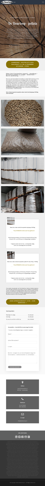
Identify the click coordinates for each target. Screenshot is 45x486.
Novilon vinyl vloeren (21, 444)
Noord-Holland (30, 464)
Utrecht (7, 466)
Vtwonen (29, 452)
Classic (13, 463)
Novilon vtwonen (26, 458)
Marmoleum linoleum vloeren (11, 444)
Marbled (33, 452)
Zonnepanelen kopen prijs (11, 451)
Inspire (9, 452)
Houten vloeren (19, 443)
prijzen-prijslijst (32, 447)
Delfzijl (30, 467)
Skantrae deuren (31, 448)
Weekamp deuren (27, 449)
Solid (24, 453)
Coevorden (26, 467)
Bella (37, 458)
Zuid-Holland (15, 466)
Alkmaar (20, 466)
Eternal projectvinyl (13, 459)
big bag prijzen (15, 445)
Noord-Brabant (24, 464)
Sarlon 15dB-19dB (23, 460)
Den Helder (11, 468)
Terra (17, 453)
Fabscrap (19, 462)
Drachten (29, 468)
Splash (14, 453)
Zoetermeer (19, 476)
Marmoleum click (24, 452)
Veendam (9, 475)
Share (19, 452)
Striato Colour (16, 455)
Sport (36, 455)
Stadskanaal (24, 474)
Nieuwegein (25, 472)
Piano (34, 453)
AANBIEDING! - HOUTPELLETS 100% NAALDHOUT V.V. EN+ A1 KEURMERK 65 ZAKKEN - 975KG (22, 64)
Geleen (29, 470)
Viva (35, 458)
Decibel (21, 456)
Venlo (13, 475)
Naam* (10, 334)
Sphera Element (30, 460)
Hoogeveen (22, 471)
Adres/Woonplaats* (13, 340)
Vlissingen (19, 475)
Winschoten (28, 475)
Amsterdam (36, 466)
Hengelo (17, 471)
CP (15, 463)
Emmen (18, 470)
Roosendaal (9, 474)
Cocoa (27, 453)
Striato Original (22, 455)
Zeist (36, 475)
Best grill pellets (28, 445)
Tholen (33, 474)
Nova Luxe (31, 458)
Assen (16, 467)
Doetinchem (19, 468)
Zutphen (23, 476)
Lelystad (7, 472)
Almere (27, 466)
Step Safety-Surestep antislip (29, 459)
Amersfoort (31, 466)
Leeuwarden (32, 471)
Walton (8, 455)
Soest (21, 474)
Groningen (14, 464)
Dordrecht (25, 468)
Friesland (35, 463)
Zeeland (11, 466)
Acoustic (17, 456)
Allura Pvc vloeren (35, 443)
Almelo (24, 466)
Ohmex (11, 458)
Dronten (32, 468)
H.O (14, 2)
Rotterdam (14, 474)
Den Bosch (34, 467)
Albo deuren (26, 447)
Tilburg (36, 474)
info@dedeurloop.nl (22, 421)
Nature (24, 463)
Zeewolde (33, 475)
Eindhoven (9, 470)
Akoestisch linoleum (11, 456)
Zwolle (27, 476)
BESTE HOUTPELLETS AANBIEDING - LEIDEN (22, 45)
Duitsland (36, 468)
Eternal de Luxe (20, 459)
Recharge (12, 452)
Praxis (33, 472)
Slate (37, 453)
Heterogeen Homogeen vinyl (31, 444)
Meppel (15, 472)
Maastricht (12, 472)
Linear (11, 455)
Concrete (30, 453)
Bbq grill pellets (21, 445)
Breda (22, 467)
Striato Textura (28, 455)
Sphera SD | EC (14, 462)
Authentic (21, 453)
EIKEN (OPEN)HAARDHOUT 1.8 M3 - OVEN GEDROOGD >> (22, 301)
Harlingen (8, 471)
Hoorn (25, 471)
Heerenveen (13, 471)
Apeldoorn (9, 467)
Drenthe (27, 463)
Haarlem (35, 470)
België (19, 467)
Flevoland (31, 463)
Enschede (22, 470)
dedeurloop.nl (22, 482)
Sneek (18, 474)
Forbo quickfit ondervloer (27, 462)
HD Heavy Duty (19, 463)
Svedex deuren (14, 449)
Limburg (18, 464)
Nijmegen (29, 472)
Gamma (26, 470)
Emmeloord (14, 470)
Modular (33, 455)
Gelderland (10, 464)
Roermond (37, 472)
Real (36, 452)
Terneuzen (29, 474)
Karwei (28, 471)
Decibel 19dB (17, 460)
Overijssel (35, 464)
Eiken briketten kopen (20, 447)
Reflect (16, 452)
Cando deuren (19, 448)
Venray (15, 475)
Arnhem (13, 467)
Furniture (15, 458)
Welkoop (23, 475)
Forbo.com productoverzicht (18, 441)
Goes (32, 470)
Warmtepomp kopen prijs (21, 451)
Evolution (9, 462)
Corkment (25, 456)
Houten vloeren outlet (27, 443)
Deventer (15, 468)
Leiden (36, 471)
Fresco (8, 453)
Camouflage (20, 458)
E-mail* (10, 346)
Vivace (11, 453)
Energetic (36, 460)
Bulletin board (30, 456)
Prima (8, 459)
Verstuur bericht (14, 367)
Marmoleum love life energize (32, 451)
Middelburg (20, 472)
